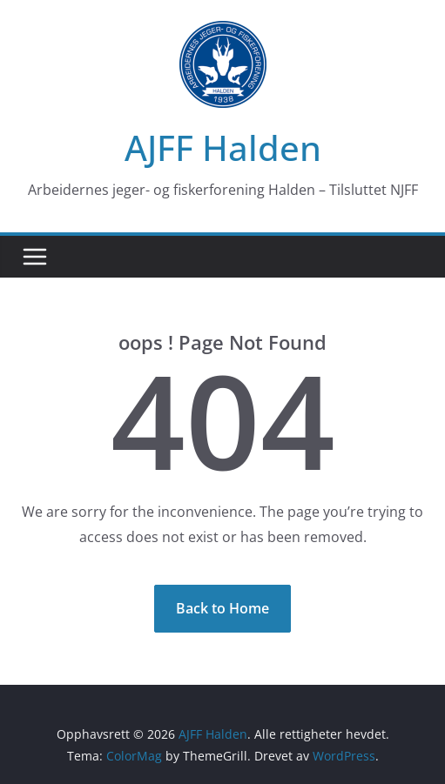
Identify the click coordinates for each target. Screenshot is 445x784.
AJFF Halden (223, 147)
